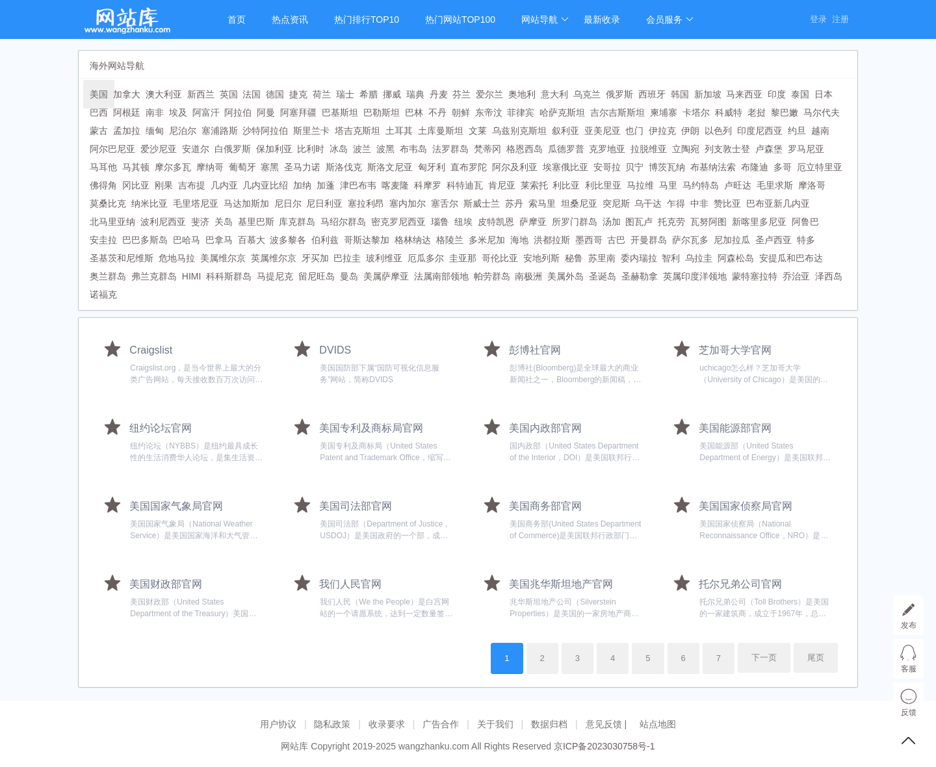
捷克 (298, 94)
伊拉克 (662, 130)
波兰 (362, 149)
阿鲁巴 (805, 221)
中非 (699, 203)
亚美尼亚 (602, 130)
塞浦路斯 (220, 130)
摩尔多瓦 (173, 167)
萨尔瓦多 (690, 240)
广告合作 (440, 724)
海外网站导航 (117, 65)
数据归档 (549, 724)
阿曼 (266, 112)
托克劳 (671, 221)
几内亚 (224, 185)
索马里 (542, 203)
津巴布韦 (358, 185)
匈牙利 (431, 167)
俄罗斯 (619, 94)
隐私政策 (332, 724)
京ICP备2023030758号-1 (604, 746)
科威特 (728, 112)
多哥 (783, 167)
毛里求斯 (775, 185)
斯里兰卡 (311, 130)
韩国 (680, 94)
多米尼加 (487, 240)
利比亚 (566, 185)
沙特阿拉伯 (265, 130)
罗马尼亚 (806, 149)
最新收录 (602, 19)
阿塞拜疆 (298, 112)
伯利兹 (325, 240)
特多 (806, 240)
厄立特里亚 (819, 167)
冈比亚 (136, 185)
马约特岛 (700, 185)
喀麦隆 (395, 185)
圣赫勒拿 (639, 276)
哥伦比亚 (500, 258)
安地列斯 (541, 258)
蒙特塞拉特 (754, 276)
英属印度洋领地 (695, 276)
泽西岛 (828, 276)
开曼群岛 (648, 240)
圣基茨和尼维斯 (121, 258)
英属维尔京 (273, 258)
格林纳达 (413, 240)
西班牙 (652, 94)
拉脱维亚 (648, 149)
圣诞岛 (602, 276)
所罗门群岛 (574, 221)
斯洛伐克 (344, 167)
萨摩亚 (533, 221)
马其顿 (136, 167)
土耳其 (399, 130)
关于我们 (495, 724)
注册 (840, 19)
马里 (668, 185)
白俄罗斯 (232, 149)
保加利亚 (274, 149)
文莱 (478, 130)
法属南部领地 (441, 276)
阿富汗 (206, 112)
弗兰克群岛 (154, 276)
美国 (99, 94)
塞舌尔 (444, 203)
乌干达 (648, 203)
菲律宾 (520, 112)
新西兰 (200, 94)
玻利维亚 (384, 258)
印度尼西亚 (760, 130)
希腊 (368, 94)
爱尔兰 (489, 94)
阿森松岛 (736, 258)
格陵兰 (449, 240)
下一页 (764, 657)
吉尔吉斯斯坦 (617, 112)
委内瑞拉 (639, 258)
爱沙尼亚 (158, 149)
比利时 (310, 149)
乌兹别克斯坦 (519, 130)
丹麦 (439, 94)
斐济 (200, 221)
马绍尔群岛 (343, 221)
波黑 (385, 149)
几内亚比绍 (265, 185)
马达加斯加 (246, 203)
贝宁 (634, 167)
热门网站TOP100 (460, 19)
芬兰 (461, 94)
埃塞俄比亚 (565, 167)
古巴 (616, 240)
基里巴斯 (256, 221)
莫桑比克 (108, 203)
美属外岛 (565, 276)
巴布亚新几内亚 (778, 203)
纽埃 (463, 221)
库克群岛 (297, 221)
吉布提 (191, 185)
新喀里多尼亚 (759, 221)
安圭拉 (103, 240)
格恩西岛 (524, 149)
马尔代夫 (821, 112)
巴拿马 (219, 240)
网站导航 (545, 19)
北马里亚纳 (112, 221)
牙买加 (315, 258)
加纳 (302, 185)
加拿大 (126, 94)
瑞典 (415, 94)
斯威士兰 (481, 203)
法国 (251, 94)
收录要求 (387, 724)
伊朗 (690, 130)
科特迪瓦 (465, 185)
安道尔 (195, 149)
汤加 (612, 221)
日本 (823, 94)
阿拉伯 (238, 112)
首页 (237, 19)
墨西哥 (589, 240)
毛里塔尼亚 (195, 203)
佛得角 (103, 185)
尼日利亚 (324, 203)
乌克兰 (587, 94)
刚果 (164, 185)
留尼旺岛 (316, 276)
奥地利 (522, 94)
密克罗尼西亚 (398, 221)
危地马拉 (177, 258)
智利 (671, 258)
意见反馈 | (607, 724)
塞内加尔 (407, 203)
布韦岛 (413, 149)
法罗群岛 (450, 149)
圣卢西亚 (773, 240)
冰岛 (339, 149)
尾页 (815, 657)
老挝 (757, 112)
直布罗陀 (468, 167)
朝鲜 (461, 112)
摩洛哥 (812, 185)
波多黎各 (288, 240)
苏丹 (514, 203)
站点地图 (658, 724)
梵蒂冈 (487, 149)
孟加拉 (126, 130)
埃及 (178, 112)
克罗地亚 (607, 149)
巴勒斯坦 (381, 112)
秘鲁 (574, 258)
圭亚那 (462, 258)
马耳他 (103, 167)
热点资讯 (290, 19)
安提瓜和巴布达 (791, 258)
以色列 (718, 130)
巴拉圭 (347, 258)
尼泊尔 (182, 130)
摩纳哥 (210, 167)
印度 (777, 94)
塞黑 (270, 167)
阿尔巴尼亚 (112, 149)
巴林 (414, 112)
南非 (155, 112)
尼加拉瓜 (732, 240)
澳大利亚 (164, 94)
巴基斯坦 (340, 112)
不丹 (437, 112)
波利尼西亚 (163, 221)
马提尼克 (275, 276)
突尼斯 (616, 203)
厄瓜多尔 (426, 258)
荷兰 (322, 94)
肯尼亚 (501, 185)
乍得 (676, 203)
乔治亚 (796, 276)
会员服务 (670, 19)
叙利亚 (565, 130)
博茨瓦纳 (667, 167)
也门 (634, 130)
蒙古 (99, 130)
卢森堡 (769, 149)
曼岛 (349, 276)
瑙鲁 (440, 221)
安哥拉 (607, 167)
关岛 (223, 221)
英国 (229, 94)
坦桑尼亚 (579, 203)
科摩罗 (427, 185)
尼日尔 (288, 203)
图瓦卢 (639, 221)
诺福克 (103, 294)
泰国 (800, 94)
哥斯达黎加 (366, 240)
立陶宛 (685, 149)
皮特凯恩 (496, 221)
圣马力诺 (302, 167)
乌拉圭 (698, 258)
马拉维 (640, 185)
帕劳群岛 (492, 276)
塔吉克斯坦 (357, 130)
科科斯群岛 (229, 276)
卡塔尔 (696, 112)
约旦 (797, 130)
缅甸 (155, 130)
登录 (818, 19)
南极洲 (528, 276)
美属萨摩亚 (386, 276)
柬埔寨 (663, 112)
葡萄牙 (242, 167)
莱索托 (534, 185)
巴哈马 (186, 240)
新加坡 (708, 94)
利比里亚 (603, 185)
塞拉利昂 (366, 203)
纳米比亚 (149, 203)
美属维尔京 (223, 258)
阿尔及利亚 (515, 167)
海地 (519, 240)
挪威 (392, 94)
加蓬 (326, 185)
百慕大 (251, 240)
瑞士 (345, 94)
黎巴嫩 (784, 112)
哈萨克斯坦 (562, 112)
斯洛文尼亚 (390, 167)
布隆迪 (754, 167)
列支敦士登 (727, 149)
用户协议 (278, 724)
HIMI (192, 276)
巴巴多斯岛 (145, 240)
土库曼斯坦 (440, 130)
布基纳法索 (713, 167)
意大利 (554, 94)
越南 (820, 130)
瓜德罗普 (566, 149)
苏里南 (602, 258)
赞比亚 (727, 203)
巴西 (99, 112)
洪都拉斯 (552, 240)
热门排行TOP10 (366, 19)
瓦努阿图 (708, 221)
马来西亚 (744, 94)
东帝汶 (488, 112)
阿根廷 (126, 112)
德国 (275, 94)
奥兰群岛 (108, 276)
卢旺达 (737, 185)
